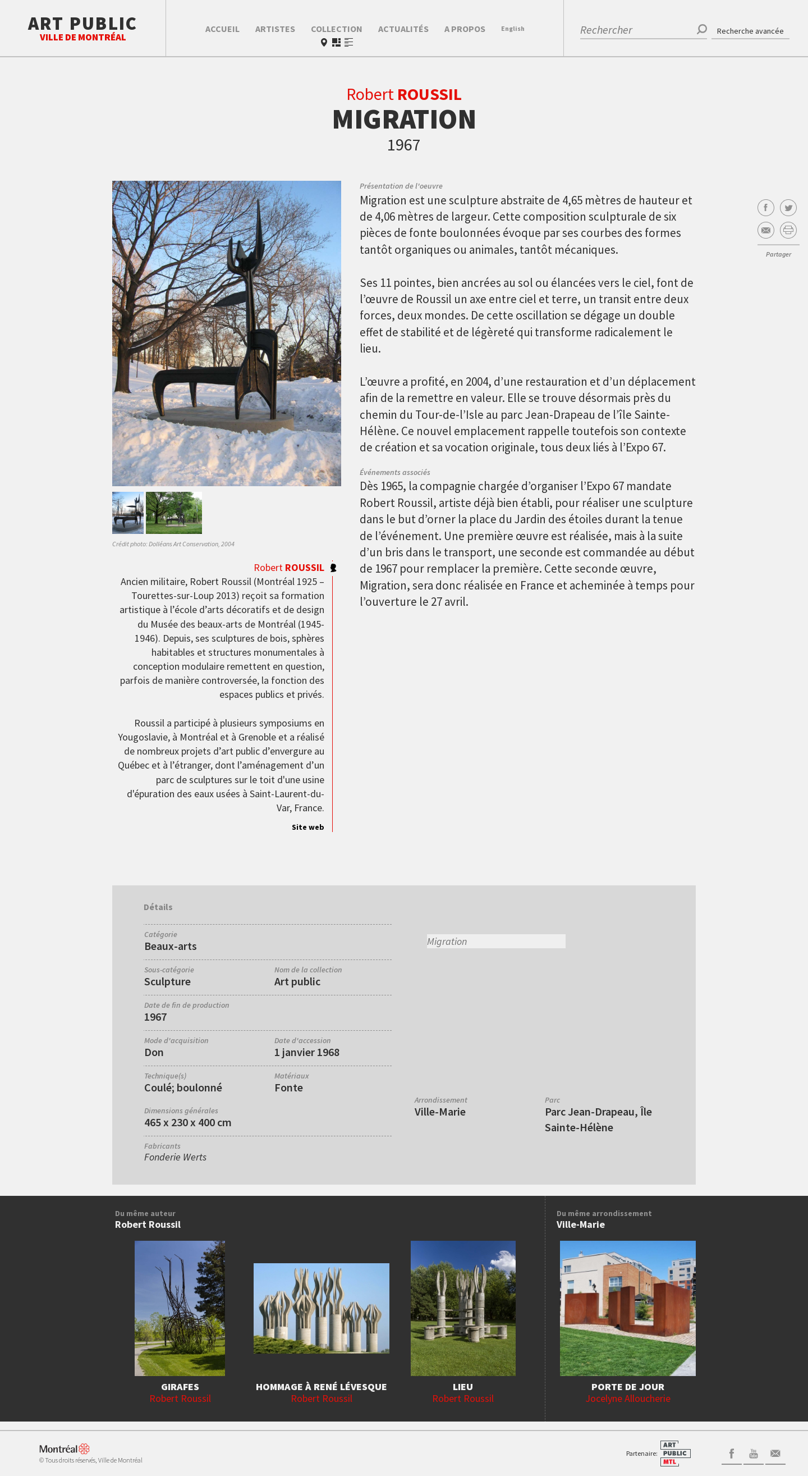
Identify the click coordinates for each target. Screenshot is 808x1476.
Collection (336, 28)
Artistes (275, 28)
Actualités (403, 28)
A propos (464, 28)
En (513, 28)
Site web (308, 827)
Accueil (222, 28)
